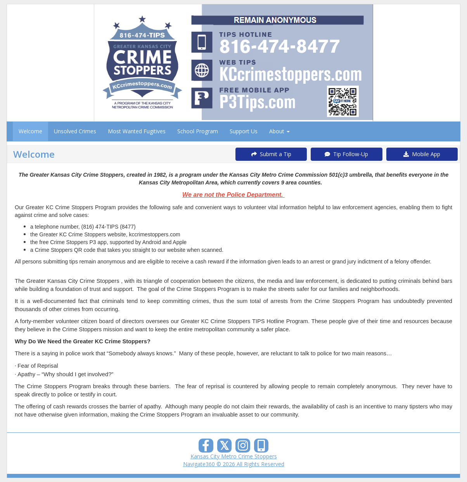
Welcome (30, 131)
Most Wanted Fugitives (137, 131)
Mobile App (421, 154)
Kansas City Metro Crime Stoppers (233, 456)
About (279, 131)
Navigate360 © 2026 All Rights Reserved (233, 464)
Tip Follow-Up (346, 154)
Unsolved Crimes (75, 131)
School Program (197, 131)
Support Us (244, 131)
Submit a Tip (271, 154)
